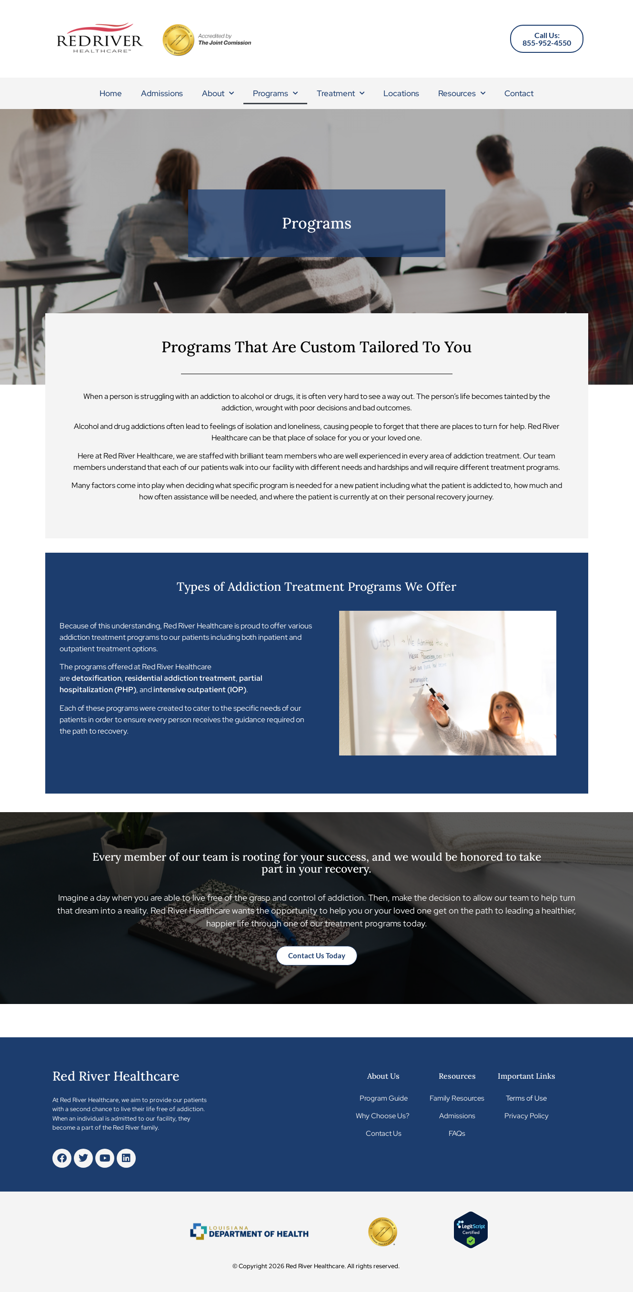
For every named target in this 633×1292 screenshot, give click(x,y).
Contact (518, 93)
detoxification (96, 678)
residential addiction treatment (180, 678)
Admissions (162, 93)
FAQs (457, 1133)
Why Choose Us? (383, 1116)
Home (111, 93)
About (218, 93)
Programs (275, 93)
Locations (401, 93)
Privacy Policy (526, 1116)
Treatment (340, 93)
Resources (461, 93)
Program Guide (384, 1098)
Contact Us (384, 1133)
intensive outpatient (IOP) (199, 690)
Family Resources (457, 1098)
